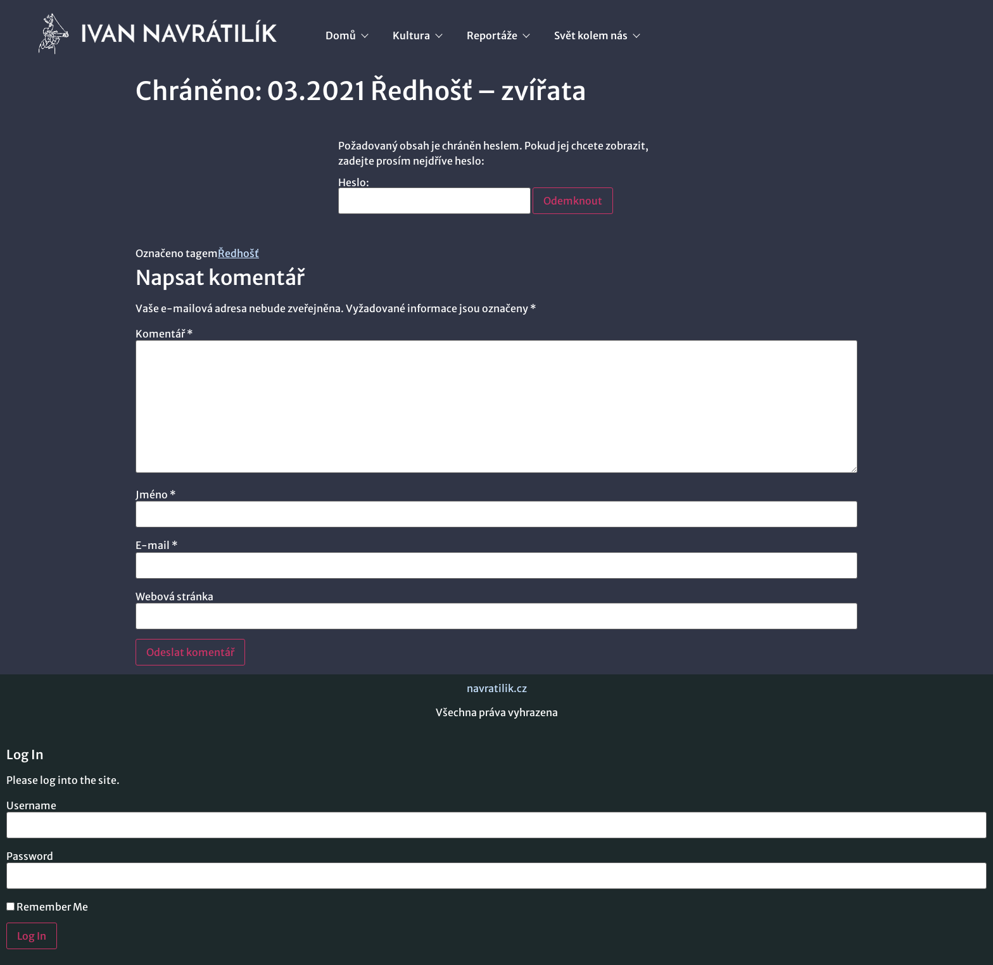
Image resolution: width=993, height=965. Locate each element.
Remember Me (47, 907)
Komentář (164, 334)
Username (31, 805)
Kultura (417, 35)
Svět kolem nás (596, 35)
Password (29, 856)
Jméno (156, 494)
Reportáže (498, 35)
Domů (346, 35)
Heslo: (434, 195)
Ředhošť (238, 253)
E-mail (157, 545)
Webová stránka (174, 596)
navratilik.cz (497, 688)
